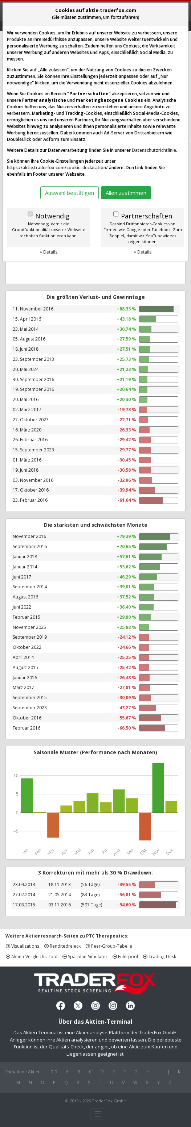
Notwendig (52, 216)
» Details (48, 252)
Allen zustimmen (126, 192)
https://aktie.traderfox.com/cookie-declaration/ (57, 167)
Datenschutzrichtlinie (154, 150)
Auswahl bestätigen (69, 192)
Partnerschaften (146, 216)
